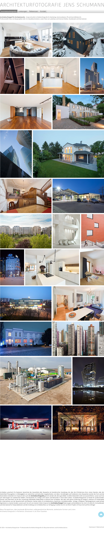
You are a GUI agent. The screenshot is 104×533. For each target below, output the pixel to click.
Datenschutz (100, 527)
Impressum (92, 527)
